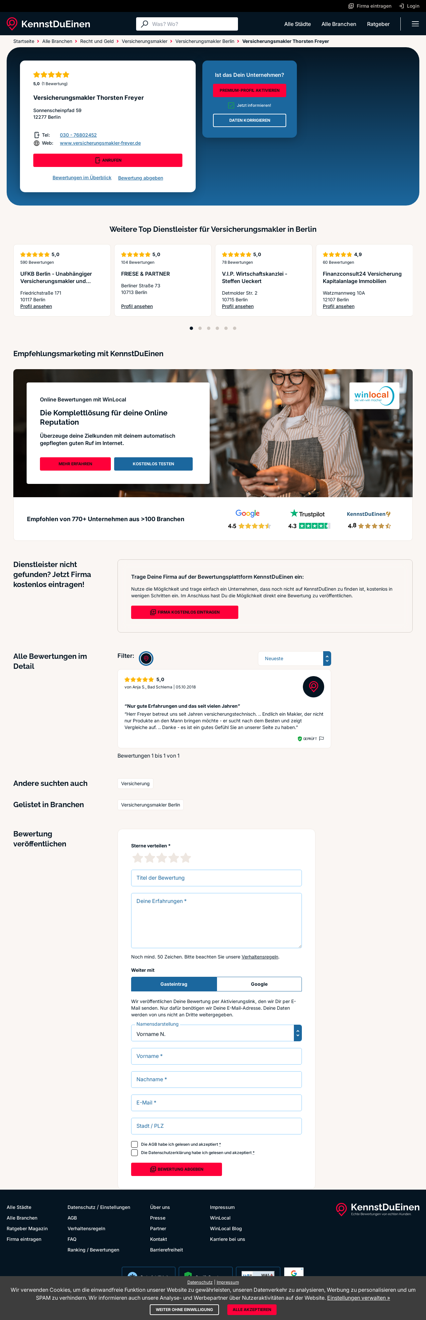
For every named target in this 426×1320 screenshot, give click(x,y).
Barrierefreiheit (166, 1249)
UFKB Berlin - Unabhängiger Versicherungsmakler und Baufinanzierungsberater (56, 281)
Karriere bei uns (227, 1239)
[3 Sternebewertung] (161, 857)
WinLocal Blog (226, 1228)
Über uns (160, 1207)
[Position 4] (217, 328)
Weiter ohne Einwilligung (184, 1309)
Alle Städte (297, 24)
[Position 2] (200, 328)
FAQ (72, 1239)
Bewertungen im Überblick (82, 177)
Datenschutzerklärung (169, 1152)
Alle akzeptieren (252, 1309)
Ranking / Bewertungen (93, 1249)
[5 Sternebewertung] (185, 857)
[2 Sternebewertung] (149, 857)
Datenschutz (82, 1207)
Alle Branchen (338, 24)
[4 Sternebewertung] (173, 857)
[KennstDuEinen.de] (48, 24)
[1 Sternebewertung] (137, 857)
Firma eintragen (24, 1239)
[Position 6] (234, 328)
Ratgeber (378, 24)
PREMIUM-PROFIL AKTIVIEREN (250, 90)
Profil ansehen (62, 306)
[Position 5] (226, 328)
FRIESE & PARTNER (145, 273)
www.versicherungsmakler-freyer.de (100, 143)
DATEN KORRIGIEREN (249, 120)
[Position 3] (208, 328)
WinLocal (220, 1218)
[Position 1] (191, 328)
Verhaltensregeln (260, 956)
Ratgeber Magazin (27, 1228)
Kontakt (158, 1239)
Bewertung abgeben (140, 178)
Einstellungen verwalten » (358, 1297)
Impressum (222, 1207)
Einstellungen (115, 1207)
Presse (157, 1218)
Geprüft (310, 739)
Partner (158, 1228)
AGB (152, 1144)
